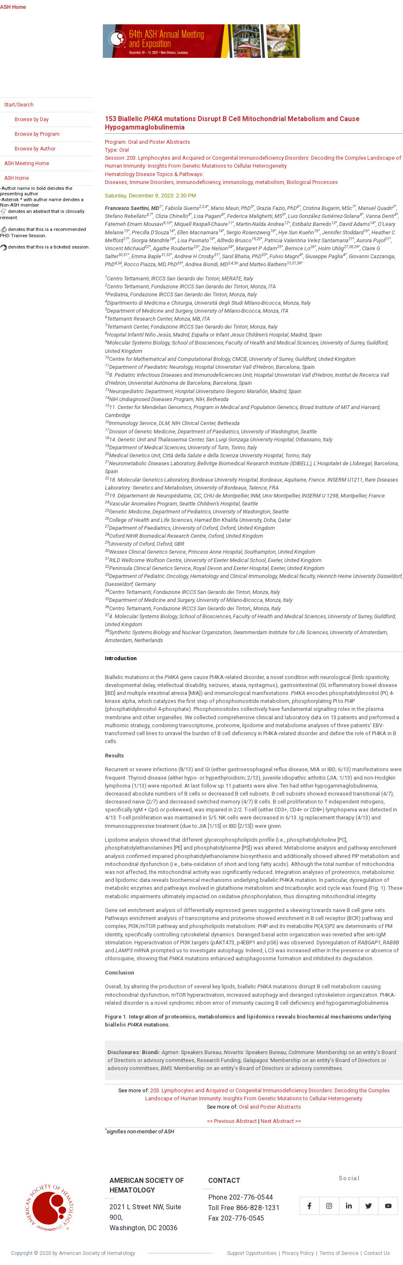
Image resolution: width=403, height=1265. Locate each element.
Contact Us (377, 1253)
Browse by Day (32, 119)
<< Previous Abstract (232, 1121)
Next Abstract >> (281, 1121)
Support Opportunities (252, 1253)
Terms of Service (339, 1253)
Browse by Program (37, 134)
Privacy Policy (298, 1253)
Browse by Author (35, 149)
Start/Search (19, 105)
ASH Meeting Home (26, 163)
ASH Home (13, 7)
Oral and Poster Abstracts (270, 1107)
